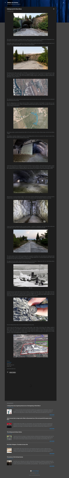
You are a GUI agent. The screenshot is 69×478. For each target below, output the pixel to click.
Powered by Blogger (34, 470)
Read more (52, 414)
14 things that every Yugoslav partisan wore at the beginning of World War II (23, 405)
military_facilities (13, 372)
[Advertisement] (60, 23)
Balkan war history (12, 2)
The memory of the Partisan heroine (15, 457)
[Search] (63, 3)
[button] (53, 9)
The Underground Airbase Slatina (14, 432)
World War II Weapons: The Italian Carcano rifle (17, 444)
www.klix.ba (9, 362)
